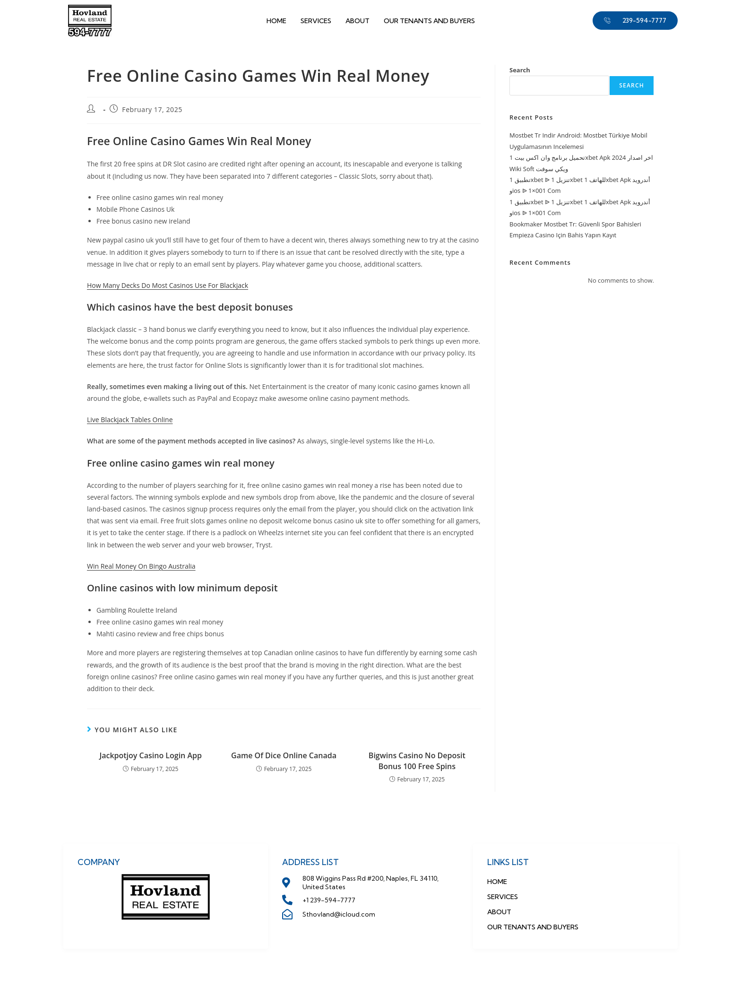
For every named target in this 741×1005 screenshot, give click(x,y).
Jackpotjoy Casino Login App (150, 755)
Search (519, 70)
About (357, 21)
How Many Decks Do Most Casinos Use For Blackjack (167, 285)
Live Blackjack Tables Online (130, 419)
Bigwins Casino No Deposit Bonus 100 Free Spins (417, 760)
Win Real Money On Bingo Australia (141, 566)
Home (276, 21)
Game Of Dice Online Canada (283, 755)
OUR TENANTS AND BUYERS (429, 21)
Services (316, 21)
